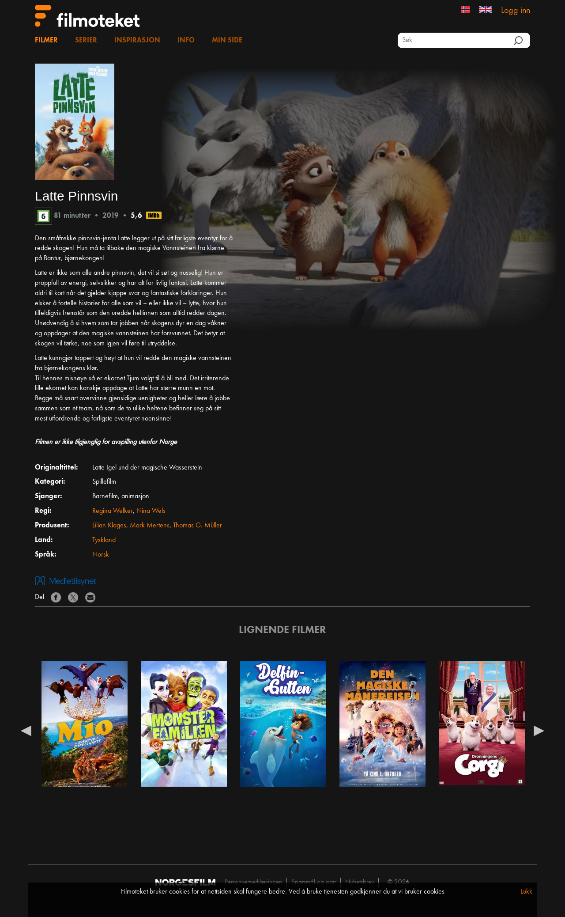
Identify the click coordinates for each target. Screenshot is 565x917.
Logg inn (515, 10)
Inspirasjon (137, 40)
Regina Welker (112, 511)
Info (186, 40)
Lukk (526, 891)
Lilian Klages (109, 525)
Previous (26, 730)
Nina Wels (151, 511)
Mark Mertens (150, 525)
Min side (227, 40)
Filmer (46, 40)
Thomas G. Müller (197, 525)
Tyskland (104, 540)
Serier (86, 40)
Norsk (100, 554)
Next (539, 730)
